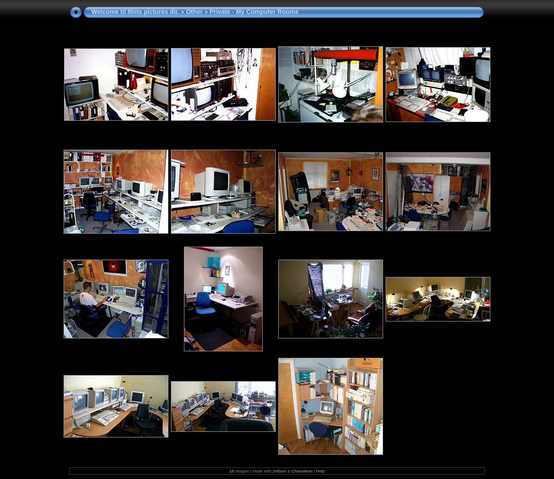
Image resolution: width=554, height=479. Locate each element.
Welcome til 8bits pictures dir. (135, 11)
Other (194, 11)
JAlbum (279, 471)
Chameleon (301, 471)
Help (320, 471)
